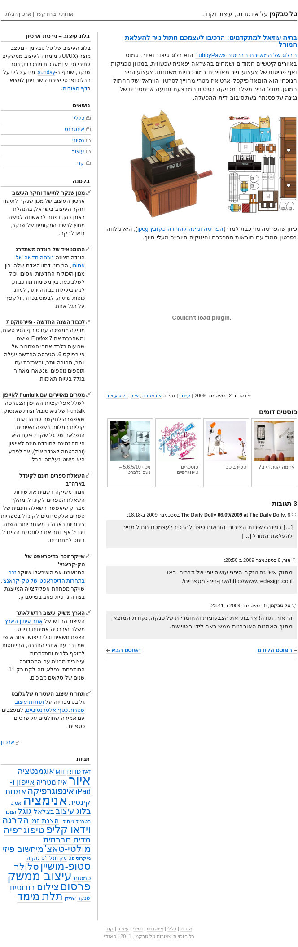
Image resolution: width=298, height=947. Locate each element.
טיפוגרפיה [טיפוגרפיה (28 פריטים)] (24, 829)
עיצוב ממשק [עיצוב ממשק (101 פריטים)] (39, 876)
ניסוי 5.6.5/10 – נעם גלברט (130, 448)
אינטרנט (74, 129)
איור (135, 395)
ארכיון (7, 742)
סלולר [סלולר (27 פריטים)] (26, 866)
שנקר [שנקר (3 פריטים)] (84, 898)
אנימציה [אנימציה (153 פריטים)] (45, 800)
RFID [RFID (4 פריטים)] (74, 771)
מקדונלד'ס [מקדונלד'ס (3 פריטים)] (53, 858)
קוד (80, 163)
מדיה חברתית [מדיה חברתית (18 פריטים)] (67, 839)
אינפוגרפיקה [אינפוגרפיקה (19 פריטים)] (50, 791)
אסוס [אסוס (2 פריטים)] (15, 803)
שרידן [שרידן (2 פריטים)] (70, 898)
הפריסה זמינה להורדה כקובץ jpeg (180, 228)
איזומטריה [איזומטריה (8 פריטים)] (51, 782)
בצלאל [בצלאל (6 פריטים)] (44, 811)
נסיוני (78, 140)
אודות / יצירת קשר (54, 14)
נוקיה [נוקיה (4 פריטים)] (33, 858)
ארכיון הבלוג (18, 14)
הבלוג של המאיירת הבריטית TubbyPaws (246, 55)
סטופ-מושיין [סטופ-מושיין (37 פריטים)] (65, 866)
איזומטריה (151, 395)
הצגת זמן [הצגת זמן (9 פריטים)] (44, 820)
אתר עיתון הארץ (24, 621)
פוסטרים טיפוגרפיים (178, 448)
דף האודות (75, 88)
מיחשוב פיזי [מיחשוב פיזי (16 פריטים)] (23, 849)
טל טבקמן (144, 936)
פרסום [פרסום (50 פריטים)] (75, 886)
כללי (79, 118)
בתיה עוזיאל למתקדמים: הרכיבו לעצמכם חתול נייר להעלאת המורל (211, 41)
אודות (186, 928)
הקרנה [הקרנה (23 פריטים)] (15, 820)
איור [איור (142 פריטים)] (80, 780)
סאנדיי (110, 936)
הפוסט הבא (123, 650)
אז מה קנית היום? (274, 445)
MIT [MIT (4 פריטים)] (61, 771)
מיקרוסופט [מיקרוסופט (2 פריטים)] (79, 858)
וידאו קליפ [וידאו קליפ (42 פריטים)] (68, 829)
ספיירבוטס (226, 445)
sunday (46, 72)
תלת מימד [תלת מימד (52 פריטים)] (40, 896)
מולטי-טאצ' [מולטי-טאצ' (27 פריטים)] (68, 848)
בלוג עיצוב (117, 395)
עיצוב (184, 395)
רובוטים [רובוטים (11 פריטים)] (22, 887)
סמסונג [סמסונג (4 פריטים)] (82, 878)
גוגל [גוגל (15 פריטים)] (25, 810)
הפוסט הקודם (277, 650)
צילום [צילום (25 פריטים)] (48, 886)
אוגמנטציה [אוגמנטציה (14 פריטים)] (36, 771)
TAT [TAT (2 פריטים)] (86, 772)
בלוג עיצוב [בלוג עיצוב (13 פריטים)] (73, 811)
